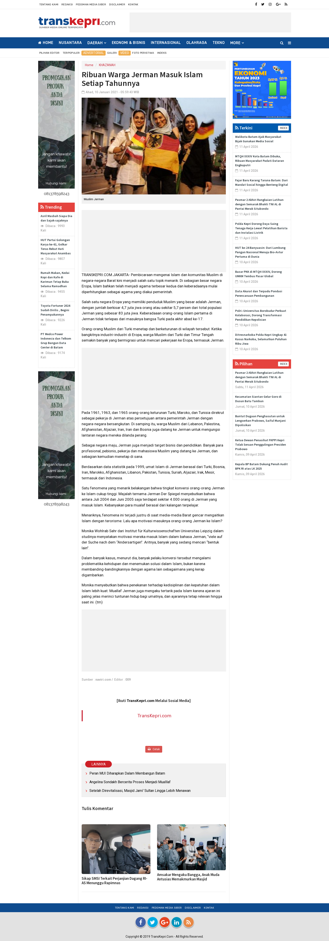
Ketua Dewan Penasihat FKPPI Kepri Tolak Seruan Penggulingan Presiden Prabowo (260, 444)
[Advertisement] (210, 22)
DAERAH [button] (95, 43)
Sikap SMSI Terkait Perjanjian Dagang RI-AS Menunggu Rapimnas (114, 880)
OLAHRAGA (196, 43)
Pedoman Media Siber (91, 4)
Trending (51, 207)
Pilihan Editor (49, 52)
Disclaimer (117, 4)
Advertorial (93, 53)
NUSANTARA (70, 43)
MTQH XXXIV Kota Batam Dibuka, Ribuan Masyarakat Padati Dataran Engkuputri (259, 160)
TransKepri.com (154, 715)
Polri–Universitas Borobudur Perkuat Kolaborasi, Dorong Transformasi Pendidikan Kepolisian (260, 315)
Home (45, 43)
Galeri (112, 52)
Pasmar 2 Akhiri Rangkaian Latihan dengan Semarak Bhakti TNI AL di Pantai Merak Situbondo (259, 204)
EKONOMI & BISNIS (128, 43)
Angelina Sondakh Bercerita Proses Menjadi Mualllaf (130, 782)
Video (124, 53)
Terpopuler (71, 52)
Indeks (162, 52)
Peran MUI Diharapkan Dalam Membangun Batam (127, 773)
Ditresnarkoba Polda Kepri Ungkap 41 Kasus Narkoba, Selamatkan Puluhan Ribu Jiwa (261, 339)
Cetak (154, 749)
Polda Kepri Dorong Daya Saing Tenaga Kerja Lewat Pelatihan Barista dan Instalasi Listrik (261, 228)
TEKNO (219, 43)
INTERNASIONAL (166, 43)
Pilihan (243, 363)
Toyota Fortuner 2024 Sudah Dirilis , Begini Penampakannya (55, 310)
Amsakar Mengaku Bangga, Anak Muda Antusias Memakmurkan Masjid (188, 877)
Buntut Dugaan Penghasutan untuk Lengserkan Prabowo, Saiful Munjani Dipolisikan (260, 420)
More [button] (235, 43)
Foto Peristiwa (143, 52)
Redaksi (67, 4)
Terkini (243, 127)
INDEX (283, 128)
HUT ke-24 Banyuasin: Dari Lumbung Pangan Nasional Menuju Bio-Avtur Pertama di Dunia (260, 252)
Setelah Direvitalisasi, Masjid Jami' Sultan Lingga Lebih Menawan (140, 791)
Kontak (133, 4)
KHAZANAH (107, 65)
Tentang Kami (49, 4)
